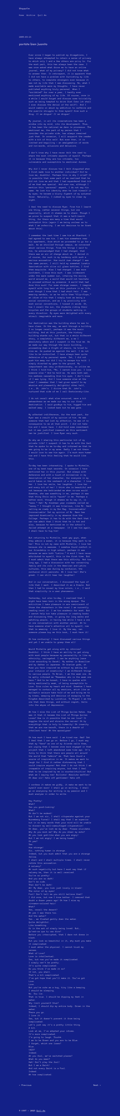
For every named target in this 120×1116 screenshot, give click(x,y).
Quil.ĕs (42, 15)
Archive (31, 15)
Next (95, 1085)
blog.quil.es (24, 8)
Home (21, 15)
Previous (27, 1085)
